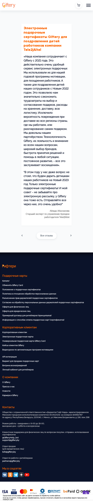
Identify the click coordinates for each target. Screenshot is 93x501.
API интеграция (9, 357)
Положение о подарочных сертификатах (21, 289)
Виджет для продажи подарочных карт (20, 361)
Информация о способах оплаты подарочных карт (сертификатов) (33, 320)
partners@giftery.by (11, 461)
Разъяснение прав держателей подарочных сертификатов (30, 298)
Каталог (5, 281)
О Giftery (6, 382)
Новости (6, 391)
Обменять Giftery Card (12, 285)
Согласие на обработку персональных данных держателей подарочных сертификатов (43, 302)
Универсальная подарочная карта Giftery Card (23, 341)
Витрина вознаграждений (14, 365)
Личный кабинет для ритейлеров (18, 370)
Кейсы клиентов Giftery (13, 345)
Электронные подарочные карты (17, 337)
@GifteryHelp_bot (10, 437)
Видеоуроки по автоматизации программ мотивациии (27, 350)
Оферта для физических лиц (15, 307)
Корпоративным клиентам (14, 332)
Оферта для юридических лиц (16, 311)
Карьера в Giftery (10, 395)
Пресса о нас (8, 387)
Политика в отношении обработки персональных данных (29, 294)
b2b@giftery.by (9, 452)
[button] (88, 5)
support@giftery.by (10, 440)
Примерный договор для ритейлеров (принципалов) (26, 315)
